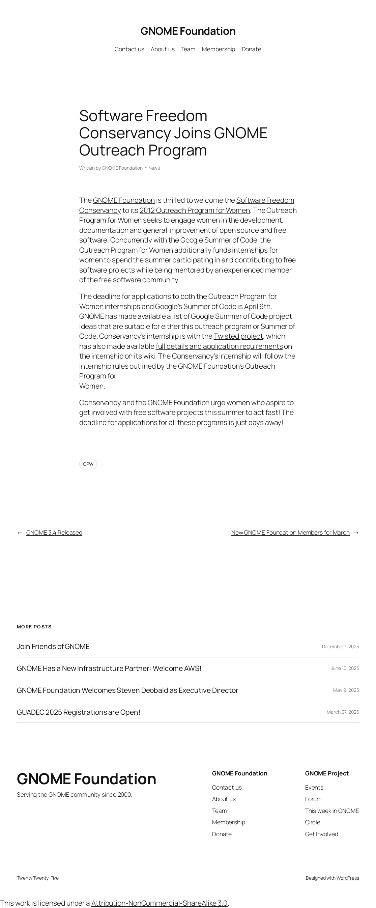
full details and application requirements (219, 346)
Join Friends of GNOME (53, 646)
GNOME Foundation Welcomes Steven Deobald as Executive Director (127, 690)
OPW (88, 464)
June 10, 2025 (345, 668)
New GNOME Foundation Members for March (290, 532)
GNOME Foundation (188, 31)
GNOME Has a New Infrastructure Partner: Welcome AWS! (109, 668)
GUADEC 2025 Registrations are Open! (79, 712)
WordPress (348, 878)
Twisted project (238, 336)
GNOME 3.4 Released (54, 532)
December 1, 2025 (340, 646)
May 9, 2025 (346, 690)
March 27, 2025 (343, 712)
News (154, 168)
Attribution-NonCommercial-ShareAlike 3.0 (159, 903)
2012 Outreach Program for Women (195, 210)
